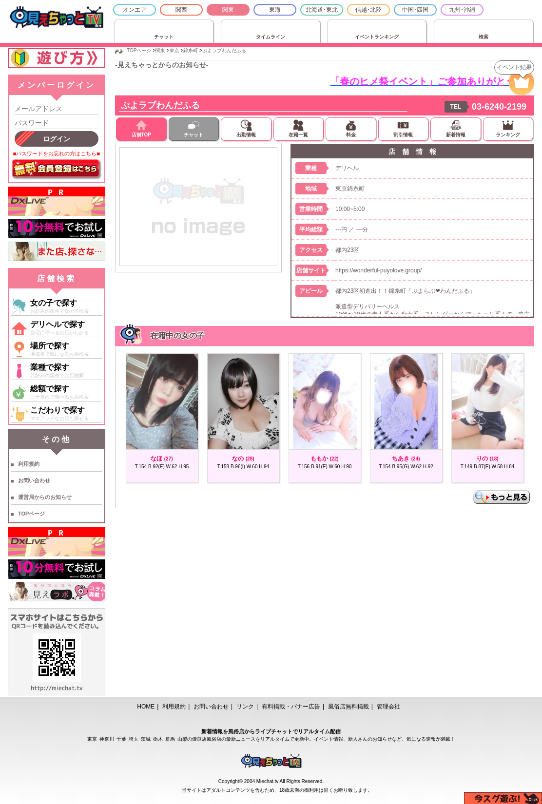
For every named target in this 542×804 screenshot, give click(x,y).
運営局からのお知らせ (45, 497)
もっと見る (501, 497)
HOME (146, 706)
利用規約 (28, 464)
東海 (275, 9)
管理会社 (388, 706)
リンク (245, 706)
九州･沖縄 (462, 9)
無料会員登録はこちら (56, 169)
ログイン (56, 139)
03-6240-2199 (499, 107)
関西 (181, 9)
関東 (228, 9)
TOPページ (31, 514)
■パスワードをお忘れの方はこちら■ (56, 153)
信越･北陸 (368, 9)
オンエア (134, 9)
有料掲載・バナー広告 (291, 706)
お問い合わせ (34, 480)
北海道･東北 (322, 9)
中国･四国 (415, 9)
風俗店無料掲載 (348, 706)
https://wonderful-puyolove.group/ (378, 270)
